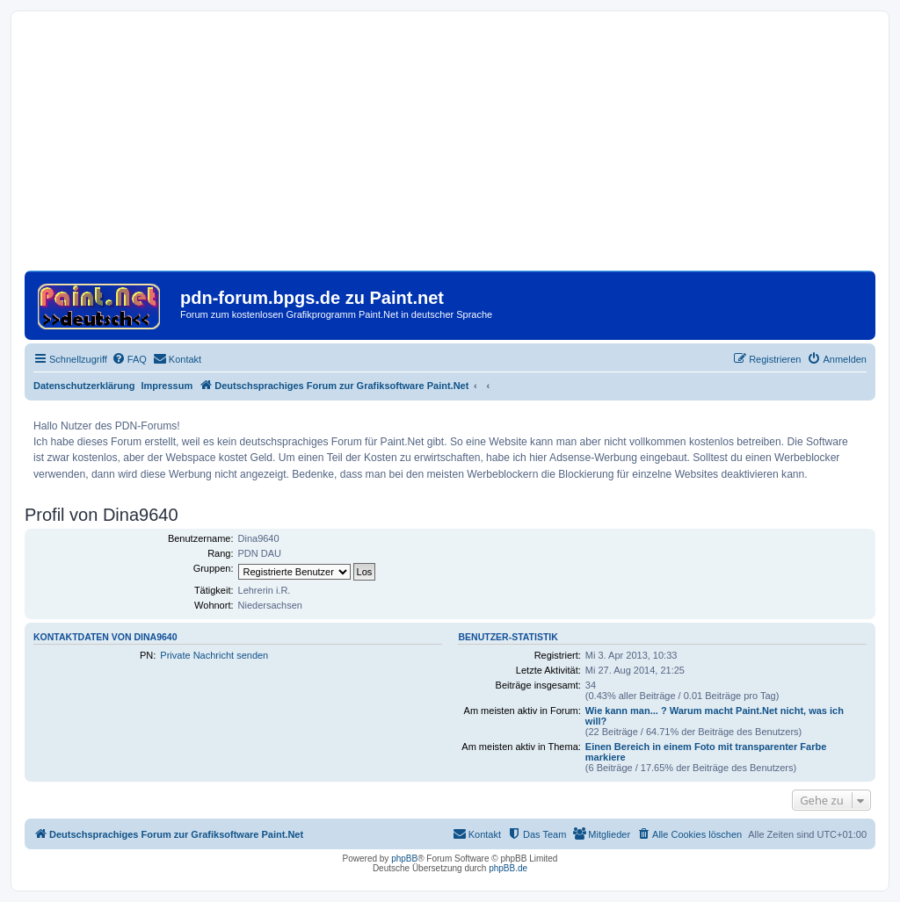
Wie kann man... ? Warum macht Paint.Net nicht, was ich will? (714, 715)
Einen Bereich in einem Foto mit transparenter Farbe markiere (705, 751)
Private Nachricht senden (214, 655)
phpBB (404, 858)
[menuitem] (129, 359)
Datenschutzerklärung (84, 385)
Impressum (167, 385)
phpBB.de (508, 868)
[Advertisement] (450, 148)
